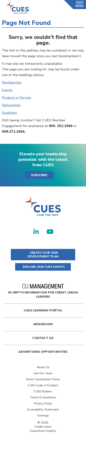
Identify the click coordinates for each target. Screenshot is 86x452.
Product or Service (16, 97)
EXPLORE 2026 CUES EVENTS (43, 267)
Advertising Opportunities (42, 352)
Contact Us (42, 338)
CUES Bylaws (43, 391)
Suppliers (9, 112)
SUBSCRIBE (39, 175)
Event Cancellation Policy (43, 379)
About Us (43, 367)
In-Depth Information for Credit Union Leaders (43, 291)
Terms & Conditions (43, 397)
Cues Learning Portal (43, 310)
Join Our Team (43, 373)
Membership (11, 82)
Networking (11, 105)
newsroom (43, 324)
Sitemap (42, 415)
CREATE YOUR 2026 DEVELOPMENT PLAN (42, 254)
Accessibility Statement (43, 409)
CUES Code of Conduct (43, 385)
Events (7, 90)
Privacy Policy (43, 403)
